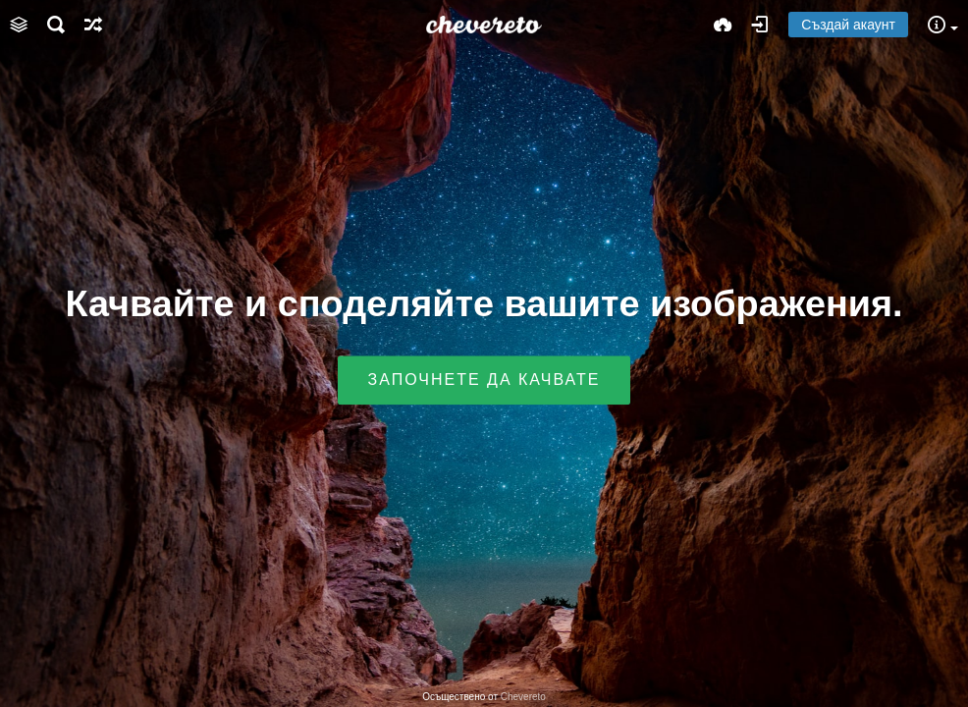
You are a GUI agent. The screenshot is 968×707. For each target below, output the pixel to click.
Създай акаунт (848, 24)
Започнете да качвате (484, 380)
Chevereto (523, 696)
